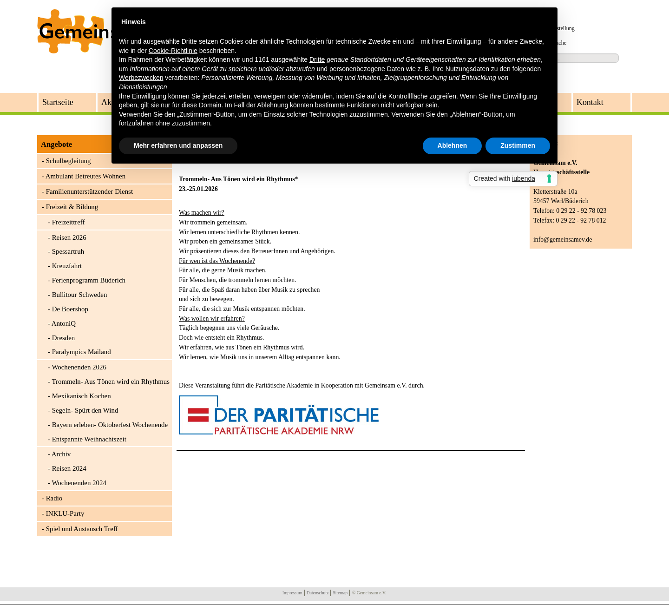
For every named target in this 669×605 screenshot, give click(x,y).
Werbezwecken (141, 77)
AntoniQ (64, 323)
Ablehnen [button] (452, 145)
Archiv (61, 454)
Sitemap (340, 592)
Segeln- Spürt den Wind (85, 410)
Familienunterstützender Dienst (89, 191)
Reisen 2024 (69, 468)
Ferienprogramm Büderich (88, 280)
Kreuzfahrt (67, 266)
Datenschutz (318, 592)
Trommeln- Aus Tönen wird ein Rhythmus (111, 381)
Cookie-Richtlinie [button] (173, 50)
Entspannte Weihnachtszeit (89, 439)
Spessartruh (68, 251)
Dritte (317, 59)
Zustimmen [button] (517, 145)
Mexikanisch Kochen (81, 396)
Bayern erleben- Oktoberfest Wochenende (110, 424)
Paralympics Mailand (81, 351)
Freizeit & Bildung (72, 206)
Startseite (57, 102)
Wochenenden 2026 (79, 367)
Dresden (63, 338)
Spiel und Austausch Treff (82, 529)
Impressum (292, 592)
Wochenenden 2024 (79, 483)
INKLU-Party (65, 513)
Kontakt (590, 102)
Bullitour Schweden (79, 294)
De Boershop (70, 309)
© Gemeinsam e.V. (369, 592)
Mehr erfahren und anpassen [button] (178, 145)
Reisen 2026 (69, 237)
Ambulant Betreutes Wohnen (85, 176)
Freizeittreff (68, 222)
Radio (54, 498)
